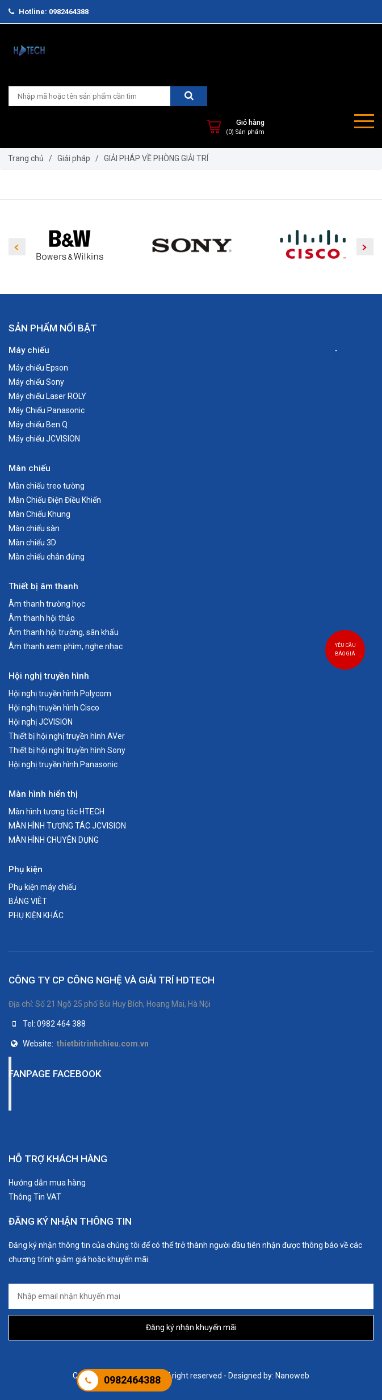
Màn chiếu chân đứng (47, 556)
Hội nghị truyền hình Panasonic (63, 764)
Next (364, 246)
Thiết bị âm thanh (43, 586)
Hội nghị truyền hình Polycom (60, 693)
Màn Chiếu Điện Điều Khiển (55, 499)
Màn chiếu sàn (34, 528)
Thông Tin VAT (35, 1196)
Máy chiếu (29, 350)
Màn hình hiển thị (43, 794)
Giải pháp (73, 158)
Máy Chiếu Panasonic (47, 410)
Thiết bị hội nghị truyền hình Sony (67, 750)
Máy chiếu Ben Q (38, 424)
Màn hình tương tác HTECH (56, 811)
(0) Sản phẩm (245, 132)
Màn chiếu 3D (32, 542)
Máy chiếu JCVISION (44, 438)
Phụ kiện (26, 869)
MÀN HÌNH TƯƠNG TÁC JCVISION (67, 825)
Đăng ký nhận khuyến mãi (191, 1327)
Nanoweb (292, 1375)
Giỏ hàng (250, 122)
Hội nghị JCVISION (41, 721)
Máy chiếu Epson (38, 367)
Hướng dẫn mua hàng (47, 1182)
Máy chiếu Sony (36, 381)
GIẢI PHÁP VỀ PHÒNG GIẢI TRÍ (156, 158)
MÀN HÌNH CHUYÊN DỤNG (54, 839)
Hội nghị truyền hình (49, 676)
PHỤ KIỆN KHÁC (36, 915)
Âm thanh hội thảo (42, 618)
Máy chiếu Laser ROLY (47, 396)
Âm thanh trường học (47, 603)
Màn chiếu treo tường (47, 485)
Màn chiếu (30, 468)
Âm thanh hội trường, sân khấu (64, 632)
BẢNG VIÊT (28, 901)
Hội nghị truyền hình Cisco (54, 707)
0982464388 (132, 1380)
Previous (17, 246)
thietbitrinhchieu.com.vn (103, 1043)
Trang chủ (26, 158)
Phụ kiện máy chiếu (43, 887)
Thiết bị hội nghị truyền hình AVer (67, 736)
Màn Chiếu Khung (39, 514)
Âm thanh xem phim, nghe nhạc (66, 646)
